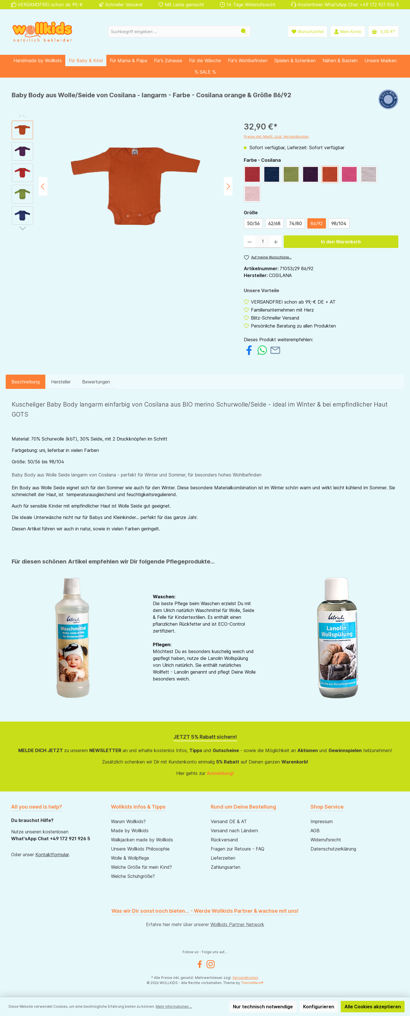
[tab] (25, 382)
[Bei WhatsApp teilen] (262, 349)
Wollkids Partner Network (237, 924)
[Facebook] (200, 964)
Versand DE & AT (229, 821)
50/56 (253, 223)
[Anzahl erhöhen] (276, 241)
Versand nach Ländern (234, 830)
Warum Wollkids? (128, 821)
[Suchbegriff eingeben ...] (173, 31)
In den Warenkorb (341, 242)
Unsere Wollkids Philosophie (140, 849)
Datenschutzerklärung (333, 849)
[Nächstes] (228, 186)
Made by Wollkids (130, 830)
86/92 (316, 223)
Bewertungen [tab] (96, 382)
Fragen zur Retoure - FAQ (237, 849)
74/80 (295, 223)
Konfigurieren (318, 1006)
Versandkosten (245, 977)
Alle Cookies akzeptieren (372, 1006)
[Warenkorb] (383, 31)
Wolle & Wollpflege (130, 858)
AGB (315, 830)
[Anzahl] (262, 241)
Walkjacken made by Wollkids (142, 840)
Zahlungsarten (225, 867)
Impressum (321, 821)
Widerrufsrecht (325, 840)
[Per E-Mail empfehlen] (275, 349)
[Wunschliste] (307, 31)
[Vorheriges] (43, 186)
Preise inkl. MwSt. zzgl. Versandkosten (276, 136)
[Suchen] (244, 31)
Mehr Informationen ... (174, 1006)
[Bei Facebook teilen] (249, 349)
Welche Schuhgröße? (133, 876)
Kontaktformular (52, 854)
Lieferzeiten (223, 858)
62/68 (274, 223)
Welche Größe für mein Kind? (141, 867)
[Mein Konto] (347, 31)
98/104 (338, 223)
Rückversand (224, 840)
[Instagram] (211, 964)
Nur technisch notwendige (263, 1006)
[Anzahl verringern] (249, 241)
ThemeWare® (252, 983)
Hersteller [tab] (61, 382)
